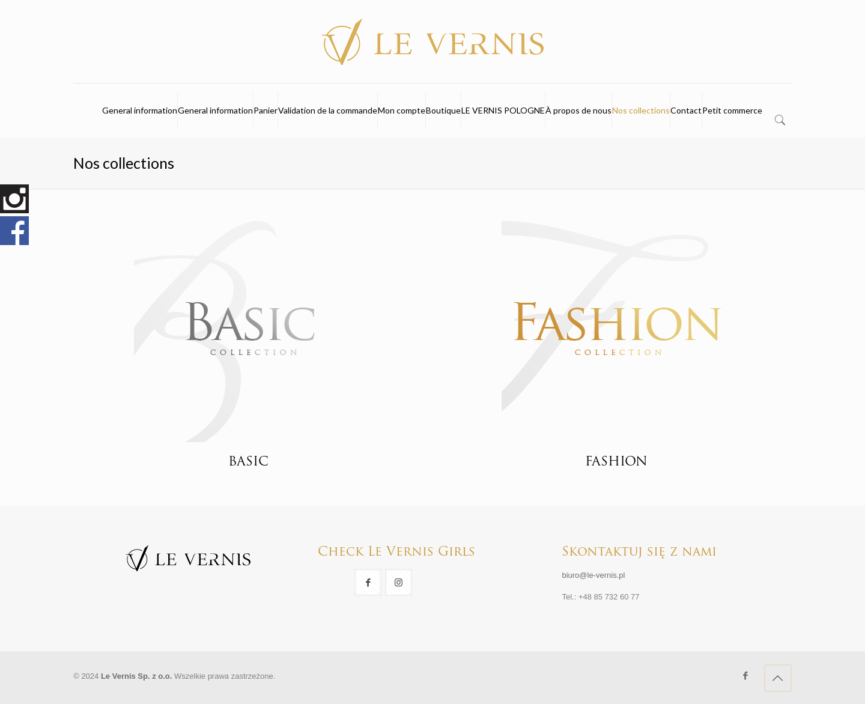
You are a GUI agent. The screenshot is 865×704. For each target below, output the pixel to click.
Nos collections (641, 110)
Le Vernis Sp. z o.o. (136, 676)
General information (139, 110)
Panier (265, 110)
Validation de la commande (327, 110)
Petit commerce (732, 110)
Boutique (443, 110)
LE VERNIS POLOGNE (503, 110)
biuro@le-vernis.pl (593, 575)
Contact (686, 110)
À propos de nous (578, 110)
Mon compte (401, 110)
